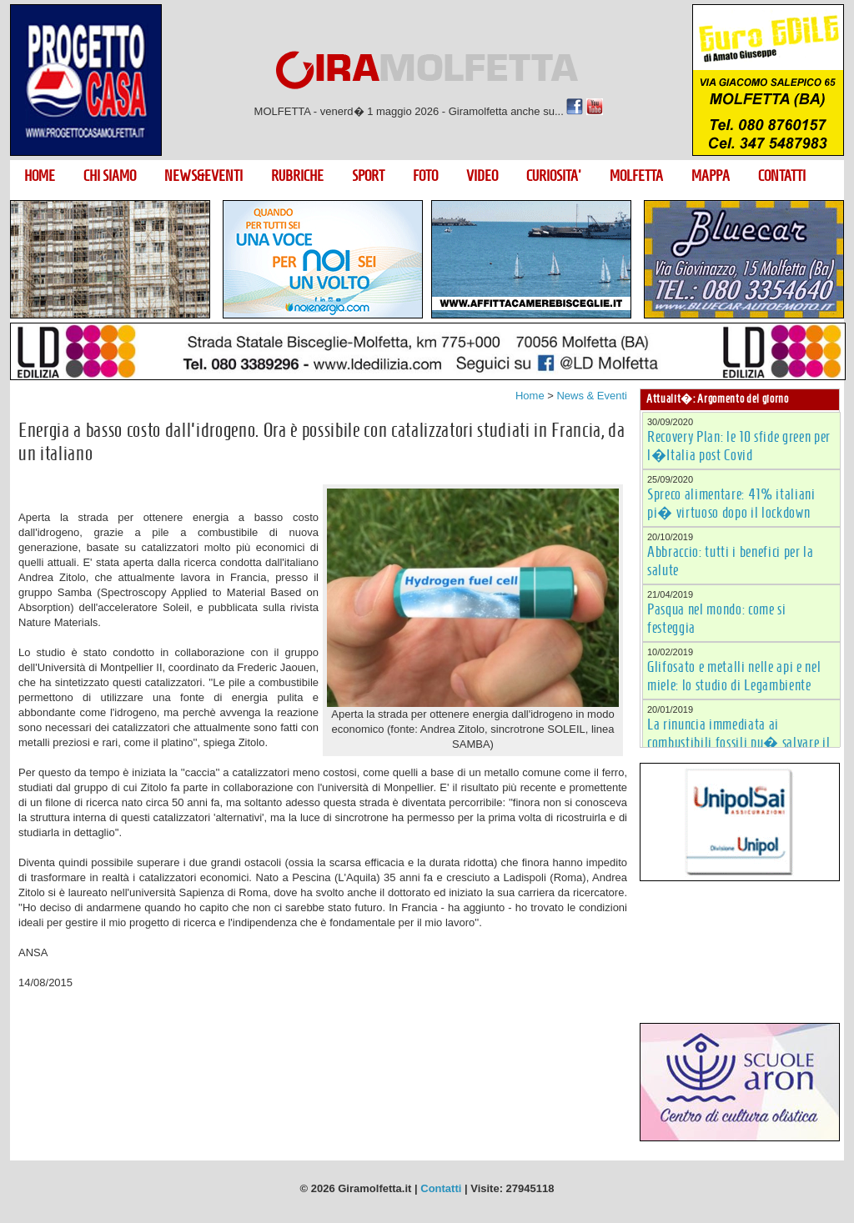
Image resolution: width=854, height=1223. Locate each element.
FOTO (425, 176)
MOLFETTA (636, 176)
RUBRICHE (297, 176)
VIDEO (482, 176)
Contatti (440, 1188)
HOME (39, 176)
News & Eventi (591, 395)
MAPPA (710, 176)
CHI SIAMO (109, 176)
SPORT (368, 176)
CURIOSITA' (553, 176)
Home (530, 395)
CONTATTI (782, 176)
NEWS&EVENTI (203, 176)
